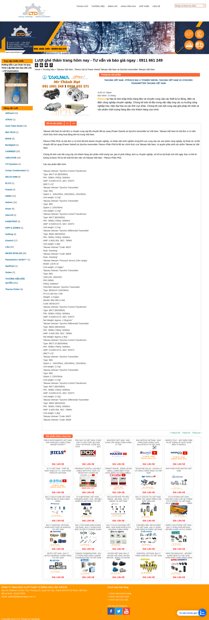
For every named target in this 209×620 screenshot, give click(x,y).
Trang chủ (82, 6)
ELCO (8, 183)
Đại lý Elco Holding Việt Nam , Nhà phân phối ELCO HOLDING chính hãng (118, 527)
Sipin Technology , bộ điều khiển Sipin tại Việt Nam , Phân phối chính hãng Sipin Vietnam (179, 556)
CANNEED (10, 151)
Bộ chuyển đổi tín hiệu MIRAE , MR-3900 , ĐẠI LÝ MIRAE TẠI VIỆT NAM (118, 499)
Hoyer (8, 209)
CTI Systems (11, 164)
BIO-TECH (10, 132)
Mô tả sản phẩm (54, 123)
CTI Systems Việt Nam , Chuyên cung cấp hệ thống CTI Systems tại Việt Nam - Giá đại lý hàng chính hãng (178, 500)
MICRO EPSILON (13, 253)
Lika (7, 247)
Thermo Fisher (12, 289)
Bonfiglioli (10, 145)
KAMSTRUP (11, 221)
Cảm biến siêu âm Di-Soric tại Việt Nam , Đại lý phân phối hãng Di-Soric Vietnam (148, 527)
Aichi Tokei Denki (14, 126)
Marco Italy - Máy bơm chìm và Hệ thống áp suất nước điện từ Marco (178, 442)
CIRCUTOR (10, 158)
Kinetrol (9, 240)
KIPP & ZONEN (12, 228)
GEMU (8, 196)
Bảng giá (113, 6)
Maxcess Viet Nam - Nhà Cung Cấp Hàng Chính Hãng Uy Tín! (118, 442)
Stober (8, 272)
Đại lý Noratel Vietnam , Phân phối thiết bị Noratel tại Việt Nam (58, 527)
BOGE (8, 138)
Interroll (9, 215)
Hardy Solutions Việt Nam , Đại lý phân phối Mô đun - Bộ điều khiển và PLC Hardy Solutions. (178, 528)
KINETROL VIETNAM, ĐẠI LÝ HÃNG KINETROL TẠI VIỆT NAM (148, 554)
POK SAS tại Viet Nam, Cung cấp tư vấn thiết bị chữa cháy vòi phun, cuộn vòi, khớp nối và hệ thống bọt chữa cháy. (88, 444)
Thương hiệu (98, 6)
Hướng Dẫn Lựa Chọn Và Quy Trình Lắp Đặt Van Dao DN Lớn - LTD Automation (16, 68)
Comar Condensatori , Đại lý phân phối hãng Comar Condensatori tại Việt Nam (88, 555)
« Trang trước (174, 433)
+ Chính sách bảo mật (118, 600)
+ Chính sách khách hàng (119, 593)
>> (67, 123)
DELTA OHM (11, 177)
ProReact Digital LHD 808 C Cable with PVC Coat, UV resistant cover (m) (88, 471)
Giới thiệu (144, 6)
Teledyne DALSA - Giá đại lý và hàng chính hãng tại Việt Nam (148, 471)
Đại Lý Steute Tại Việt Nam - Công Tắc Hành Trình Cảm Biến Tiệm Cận (148, 499)
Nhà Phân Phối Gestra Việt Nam (179, 470)
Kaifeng (9, 234)
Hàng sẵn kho (128, 6)
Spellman (10, 266)
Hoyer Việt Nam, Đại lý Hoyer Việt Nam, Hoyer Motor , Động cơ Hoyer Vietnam (118, 556)
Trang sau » (197, 433)
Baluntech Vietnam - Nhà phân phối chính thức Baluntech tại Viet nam (148, 442)
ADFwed (9, 113)
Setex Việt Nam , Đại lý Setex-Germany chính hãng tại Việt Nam (57, 555)
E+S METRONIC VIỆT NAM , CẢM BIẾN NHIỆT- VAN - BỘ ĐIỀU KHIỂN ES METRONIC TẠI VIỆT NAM (88, 500)
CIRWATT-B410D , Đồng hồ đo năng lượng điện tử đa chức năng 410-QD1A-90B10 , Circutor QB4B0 (118, 472)
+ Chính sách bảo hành (118, 596)
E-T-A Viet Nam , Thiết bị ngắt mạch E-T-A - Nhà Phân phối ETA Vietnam (58, 471)
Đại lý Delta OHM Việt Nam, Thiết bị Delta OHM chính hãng (57, 499)
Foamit (8, 189)
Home (37, 69)
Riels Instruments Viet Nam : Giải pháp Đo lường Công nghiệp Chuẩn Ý (57, 442)
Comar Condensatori (15, 170)
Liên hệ (156, 6)
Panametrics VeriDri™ (16, 259)
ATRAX (8, 119)
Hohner (9, 202)
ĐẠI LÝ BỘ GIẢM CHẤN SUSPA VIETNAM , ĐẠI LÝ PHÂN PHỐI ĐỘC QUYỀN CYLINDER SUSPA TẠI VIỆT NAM (88, 528)
